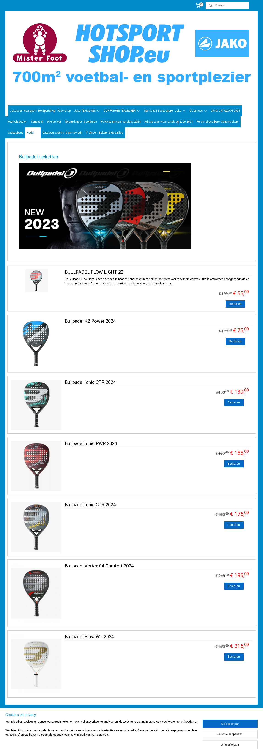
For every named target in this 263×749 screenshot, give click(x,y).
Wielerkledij (54, 121)
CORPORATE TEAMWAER (122, 111)
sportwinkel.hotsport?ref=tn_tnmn (127, 716)
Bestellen (235, 304)
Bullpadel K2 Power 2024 (90, 321)
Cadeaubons (15, 132)
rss (152, 740)
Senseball (37, 121)
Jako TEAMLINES (87, 111)
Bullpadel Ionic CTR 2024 (90, 382)
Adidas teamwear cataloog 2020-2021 (168, 121)
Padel (33, 133)
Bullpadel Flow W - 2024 (89, 636)
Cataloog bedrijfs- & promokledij (62, 132)
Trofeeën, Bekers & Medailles (104, 132)
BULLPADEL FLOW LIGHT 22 (94, 272)
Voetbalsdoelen (17, 121)
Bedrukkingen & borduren (81, 121)
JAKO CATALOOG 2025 (225, 110)
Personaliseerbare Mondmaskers (218, 121)
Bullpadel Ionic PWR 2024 (91, 443)
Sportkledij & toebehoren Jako (165, 111)
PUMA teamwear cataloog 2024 (121, 121)
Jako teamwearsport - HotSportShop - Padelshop (40, 110)
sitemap (143, 740)
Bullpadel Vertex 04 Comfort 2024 (99, 566)
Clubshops (198, 111)
